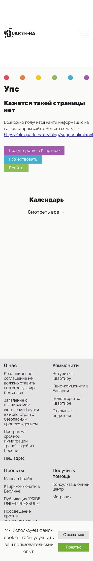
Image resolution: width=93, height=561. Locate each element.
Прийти (16, 168)
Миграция (62, 497)
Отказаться (73, 535)
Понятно (73, 547)
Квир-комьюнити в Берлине (22, 489)
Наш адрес (14, 458)
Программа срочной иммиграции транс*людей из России (19, 441)
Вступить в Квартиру (63, 376)
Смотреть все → (46, 212)
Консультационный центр (71, 487)
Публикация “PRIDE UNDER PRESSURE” (22, 501)
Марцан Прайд (18, 478)
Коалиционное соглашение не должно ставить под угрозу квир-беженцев (20, 383)
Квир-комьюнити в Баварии (71, 388)
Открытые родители (62, 413)
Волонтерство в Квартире (34, 150)
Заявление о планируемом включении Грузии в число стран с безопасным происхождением (21, 412)
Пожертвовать (23, 159)
